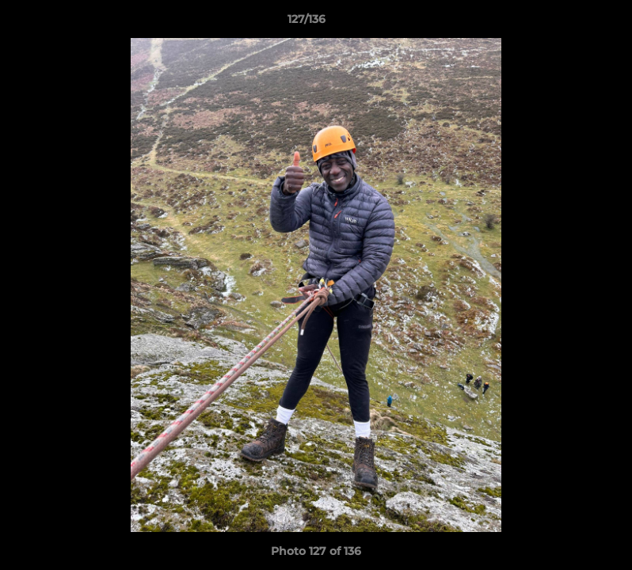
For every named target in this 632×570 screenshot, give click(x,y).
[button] (565, 23)
